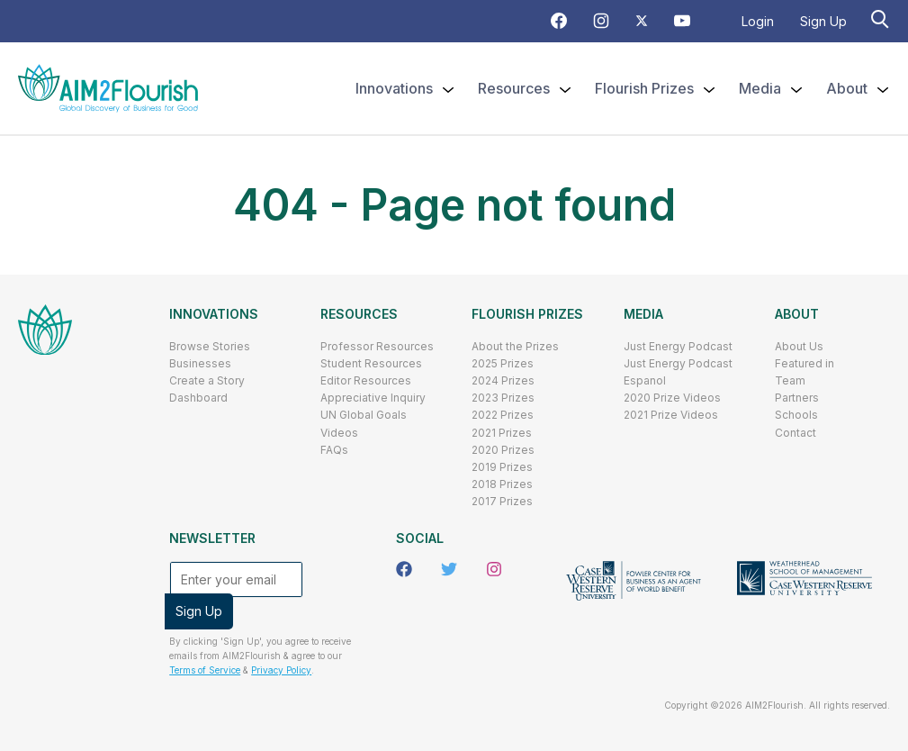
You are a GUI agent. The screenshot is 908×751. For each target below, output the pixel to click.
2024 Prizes (503, 380)
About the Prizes (515, 346)
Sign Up (823, 21)
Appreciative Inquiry (373, 397)
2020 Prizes (503, 450)
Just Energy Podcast (678, 346)
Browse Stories (209, 346)
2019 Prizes (502, 467)
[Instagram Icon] (601, 24)
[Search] (881, 18)
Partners (797, 397)
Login (758, 21)
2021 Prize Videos (671, 414)
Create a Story (207, 380)
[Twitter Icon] (641, 22)
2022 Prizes (503, 414)
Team (790, 380)
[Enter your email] (236, 579)
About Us (799, 346)
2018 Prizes (502, 484)
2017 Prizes (502, 501)
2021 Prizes (502, 432)
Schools (796, 414)
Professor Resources (377, 346)
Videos (339, 432)
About (797, 313)
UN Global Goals (363, 414)
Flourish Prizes (527, 313)
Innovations (213, 313)
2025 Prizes (503, 363)
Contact (795, 432)
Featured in (804, 363)
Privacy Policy (281, 670)
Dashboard (198, 397)
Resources (359, 313)
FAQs (334, 450)
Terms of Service (204, 670)
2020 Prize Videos (672, 397)
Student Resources (371, 363)
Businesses (200, 363)
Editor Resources (365, 380)
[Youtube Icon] (682, 24)
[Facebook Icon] (559, 24)
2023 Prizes (503, 397)
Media (643, 313)
